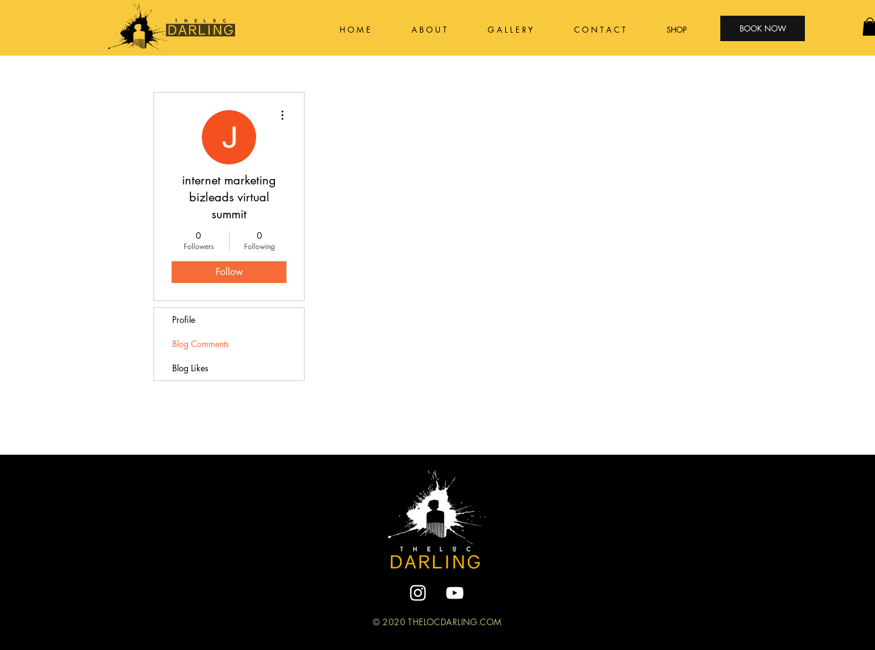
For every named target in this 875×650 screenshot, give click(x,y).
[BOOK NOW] (762, 28)
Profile (183, 319)
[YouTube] (454, 592)
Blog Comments (200, 343)
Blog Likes (190, 368)
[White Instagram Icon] (417, 592)
